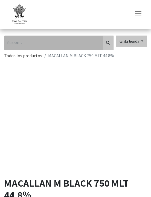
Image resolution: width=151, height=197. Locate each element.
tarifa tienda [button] (129, 41)
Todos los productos (23, 55)
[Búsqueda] (108, 43)
